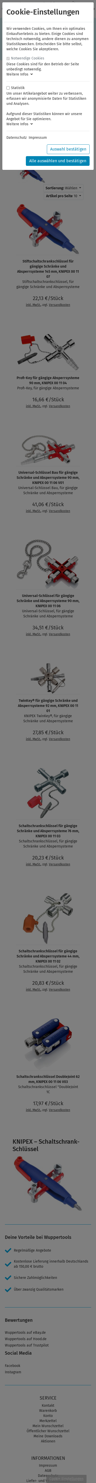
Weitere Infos (19, 74)
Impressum (38, 137)
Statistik (18, 88)
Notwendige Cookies (27, 58)
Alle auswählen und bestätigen (57, 160)
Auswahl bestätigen (68, 149)
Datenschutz (16, 137)
